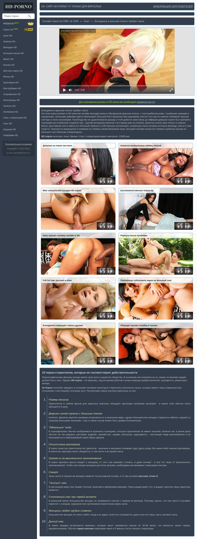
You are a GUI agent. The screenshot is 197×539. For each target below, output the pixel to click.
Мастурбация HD (12, 88)
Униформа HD (10, 135)
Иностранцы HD (11, 100)
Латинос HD (9, 106)
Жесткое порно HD (13, 71)
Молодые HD (10, 47)
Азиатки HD (9, 41)
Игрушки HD (9, 129)
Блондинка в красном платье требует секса (119, 21)
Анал (86, 21)
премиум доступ (146, 102)
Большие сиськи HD (13, 53)
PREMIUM (18, 23)
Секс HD (7, 123)
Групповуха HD (11, 82)
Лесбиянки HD (10, 112)
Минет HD (8, 59)
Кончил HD (8, 65)
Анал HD (7, 35)
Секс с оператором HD (15, 117)
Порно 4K (18, 29)
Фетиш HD (8, 76)
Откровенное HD (11, 94)
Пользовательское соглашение (18, 144)
